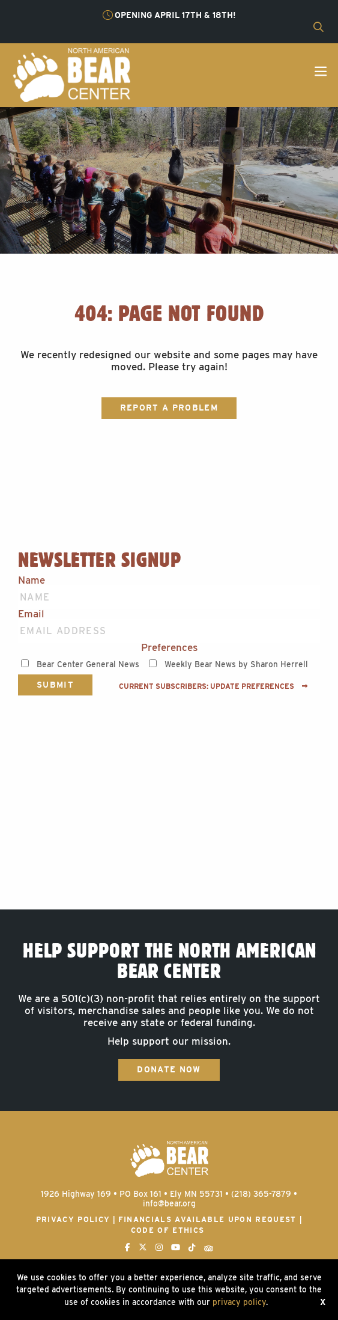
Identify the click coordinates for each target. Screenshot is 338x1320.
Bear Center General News (88, 664)
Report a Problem (169, 407)
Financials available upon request (207, 1219)
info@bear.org (169, 1203)
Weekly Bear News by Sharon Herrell (236, 664)
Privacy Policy (73, 1219)
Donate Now (169, 1069)
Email (31, 614)
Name (31, 580)
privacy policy (239, 1302)
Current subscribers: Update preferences (213, 686)
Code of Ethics (168, 1230)
